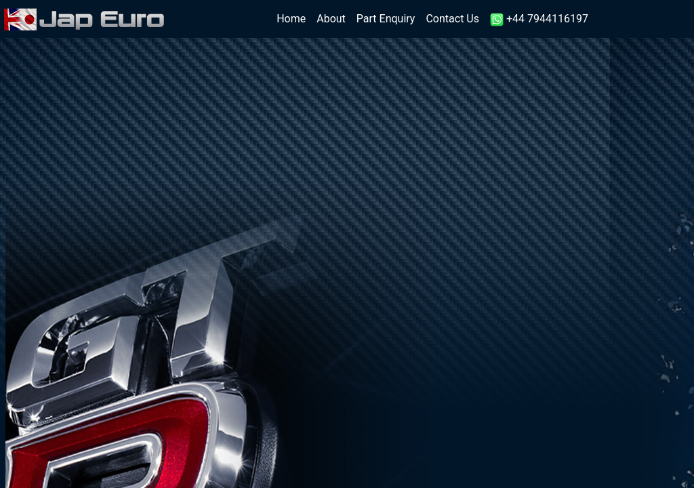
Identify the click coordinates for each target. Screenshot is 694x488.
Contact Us (452, 18)
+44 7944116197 (539, 19)
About (331, 18)
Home (294, 18)
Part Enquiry (385, 18)
